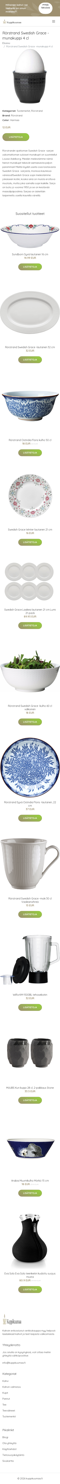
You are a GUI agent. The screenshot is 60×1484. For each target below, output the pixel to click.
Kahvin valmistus (11, 1386)
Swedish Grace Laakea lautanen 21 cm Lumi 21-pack (30, 611)
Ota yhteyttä (9, 1443)
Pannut (6, 1398)
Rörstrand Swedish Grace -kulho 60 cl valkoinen (30, 707)
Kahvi (5, 1380)
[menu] (54, 21)
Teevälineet (8, 1410)
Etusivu (6, 43)
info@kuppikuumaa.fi (14, 1362)
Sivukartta (8, 1460)
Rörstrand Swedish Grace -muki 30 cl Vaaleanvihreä (30, 900)
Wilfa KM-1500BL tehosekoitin (30, 994)
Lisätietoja (16, 137)
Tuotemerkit (23, 110)
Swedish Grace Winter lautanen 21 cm (30, 529)
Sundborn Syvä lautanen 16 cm (30, 254)
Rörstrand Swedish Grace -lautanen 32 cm (30, 347)
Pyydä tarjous (45, 6)
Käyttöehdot (9, 1449)
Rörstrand (37, 110)
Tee (4, 1404)
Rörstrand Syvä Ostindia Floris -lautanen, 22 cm (30, 804)
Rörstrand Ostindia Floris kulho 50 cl (30, 440)
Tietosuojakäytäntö (13, 1455)
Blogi (5, 1437)
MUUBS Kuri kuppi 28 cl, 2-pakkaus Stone (30, 1087)
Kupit (5, 1392)
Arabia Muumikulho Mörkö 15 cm (30, 1180)
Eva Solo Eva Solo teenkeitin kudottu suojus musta (30, 1275)
